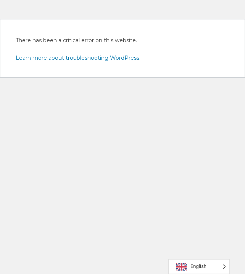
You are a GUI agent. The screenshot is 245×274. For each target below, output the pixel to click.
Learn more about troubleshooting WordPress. (78, 57)
